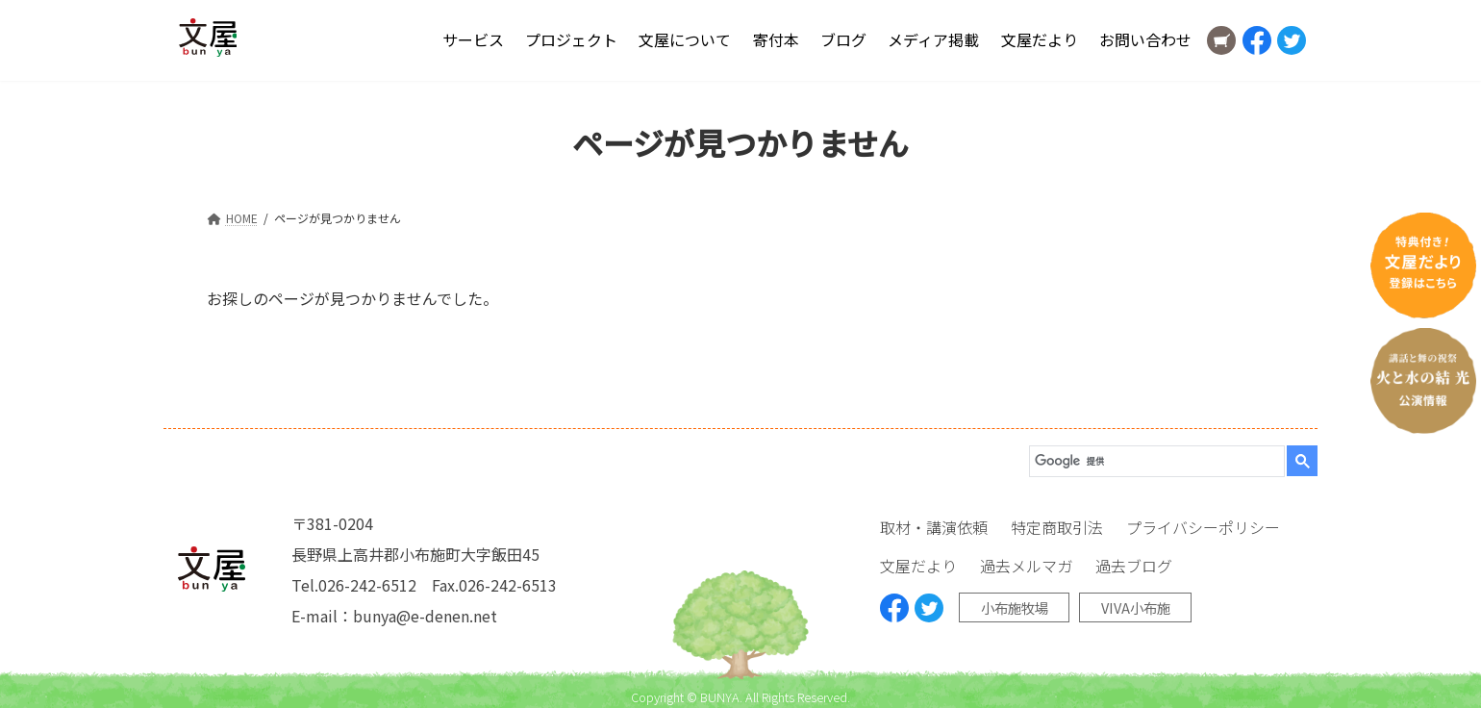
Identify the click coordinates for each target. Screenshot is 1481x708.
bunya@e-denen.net (425, 615)
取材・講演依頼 (934, 527)
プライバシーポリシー (1203, 527)
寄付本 (776, 39)
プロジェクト (571, 39)
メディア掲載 (933, 39)
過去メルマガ (1026, 565)
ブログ (843, 39)
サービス (473, 39)
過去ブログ (1133, 565)
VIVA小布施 (1135, 607)
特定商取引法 (1057, 527)
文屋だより (1039, 39)
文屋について (685, 39)
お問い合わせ (1145, 39)
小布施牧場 (1014, 607)
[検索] (1151, 461)
